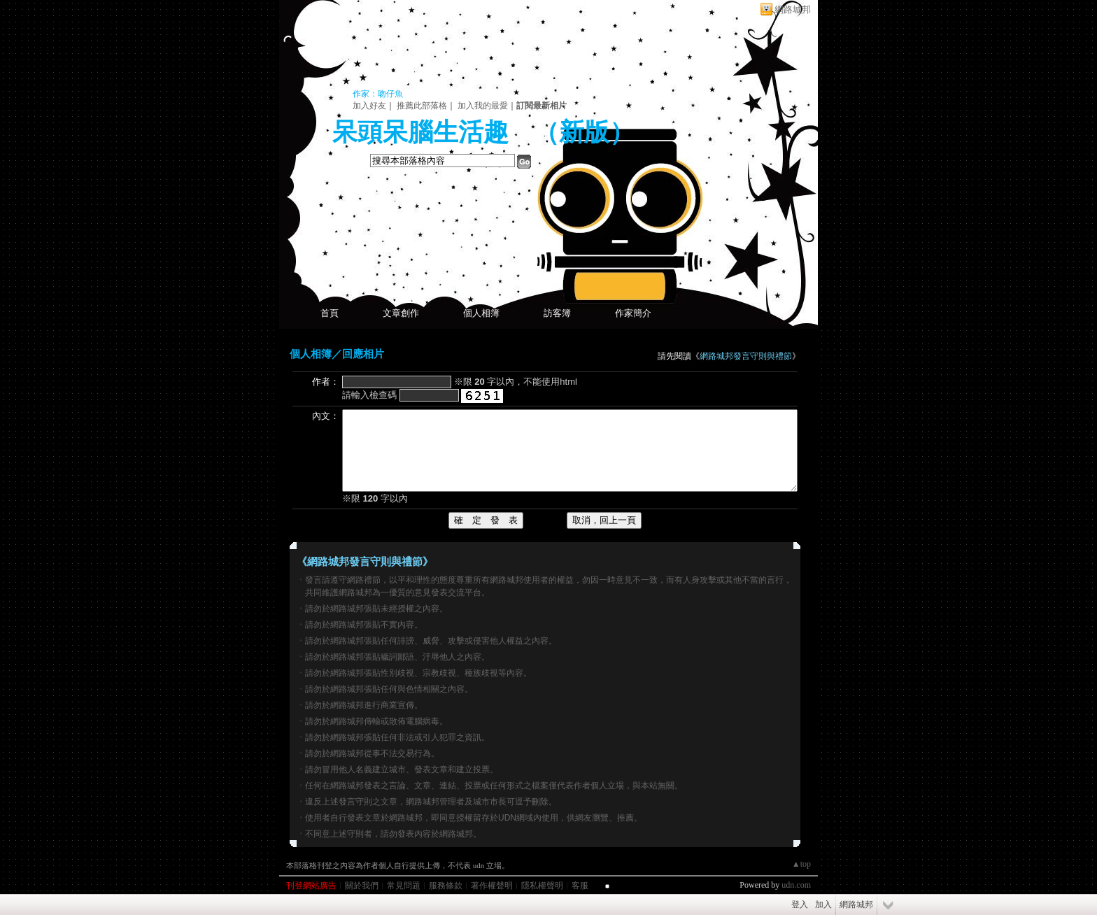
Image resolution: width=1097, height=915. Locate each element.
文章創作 (401, 313)
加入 (823, 904)
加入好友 (369, 106)
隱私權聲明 (542, 886)
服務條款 (445, 886)
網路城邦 (792, 9)
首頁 (329, 313)
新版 (584, 132)
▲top (801, 864)
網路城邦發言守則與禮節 (746, 356)
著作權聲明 (492, 886)
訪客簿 (557, 313)
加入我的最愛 (483, 106)
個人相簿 (481, 313)
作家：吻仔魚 (378, 94)
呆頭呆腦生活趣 (420, 132)
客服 (580, 886)
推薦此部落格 (422, 106)
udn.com (796, 885)
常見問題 (403, 886)
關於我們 (361, 886)
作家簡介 (633, 313)
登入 (799, 904)
